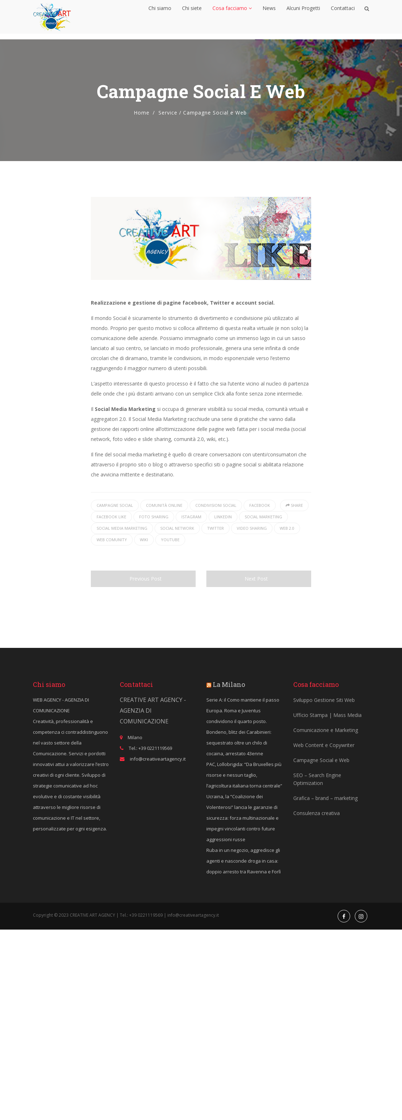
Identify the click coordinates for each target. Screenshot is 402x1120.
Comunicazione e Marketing (325, 730)
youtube (170, 539)
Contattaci (343, 16)
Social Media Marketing (122, 528)
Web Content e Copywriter (323, 745)
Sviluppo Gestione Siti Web (324, 700)
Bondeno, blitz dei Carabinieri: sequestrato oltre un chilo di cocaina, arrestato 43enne (238, 743)
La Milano (229, 684)
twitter (215, 528)
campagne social (115, 505)
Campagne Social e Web (321, 760)
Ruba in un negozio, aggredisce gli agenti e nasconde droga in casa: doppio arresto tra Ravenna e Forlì (243, 861)
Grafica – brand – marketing (325, 798)
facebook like (111, 516)
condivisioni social (215, 505)
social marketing (263, 516)
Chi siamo (160, 16)
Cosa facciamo (232, 16)
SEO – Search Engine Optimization (317, 779)
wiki (144, 539)
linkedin (223, 516)
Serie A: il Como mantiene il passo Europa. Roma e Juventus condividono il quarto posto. (242, 710)
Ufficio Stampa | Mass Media (327, 715)
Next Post (259, 578)
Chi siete (192, 16)
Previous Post (143, 578)
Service (167, 112)
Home (141, 112)
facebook (259, 505)
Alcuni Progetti (303, 16)
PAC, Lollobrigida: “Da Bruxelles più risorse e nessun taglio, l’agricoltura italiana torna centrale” (244, 775)
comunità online (164, 505)
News (269, 16)
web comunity (112, 539)
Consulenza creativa (316, 813)
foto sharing (153, 516)
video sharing (252, 528)
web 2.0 (287, 528)
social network (177, 528)
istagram (191, 516)
